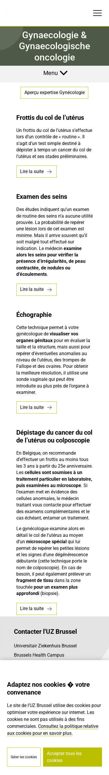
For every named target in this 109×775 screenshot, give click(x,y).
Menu (50, 72)
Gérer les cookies (24, 757)
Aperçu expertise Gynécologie (54, 92)
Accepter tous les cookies (64, 757)
